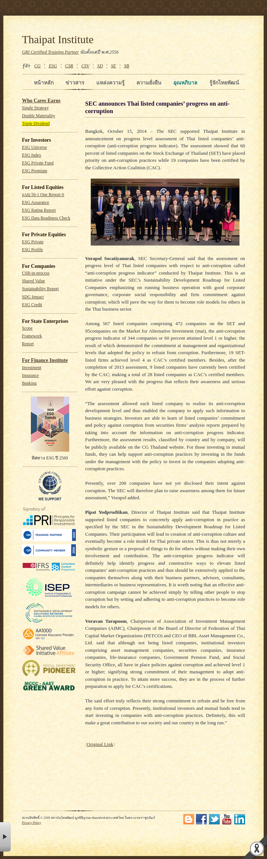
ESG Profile (32, 249)
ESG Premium (34, 171)
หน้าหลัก (44, 83)
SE (113, 65)
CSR (69, 65)
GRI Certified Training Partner (50, 52)
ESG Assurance (35, 202)
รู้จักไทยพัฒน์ (224, 83)
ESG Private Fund (38, 163)
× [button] (5, 837)
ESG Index (31, 155)
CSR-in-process (35, 273)
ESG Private (33, 242)
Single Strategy (35, 108)
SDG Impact (33, 297)
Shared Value (33, 281)
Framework (32, 336)
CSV (85, 65)
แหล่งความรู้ (110, 83)
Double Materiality (38, 115)
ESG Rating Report (39, 210)
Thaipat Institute (58, 39)
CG (37, 65)
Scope (27, 328)
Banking (29, 383)
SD (100, 65)
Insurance (30, 375)
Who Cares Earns (41, 100)
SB (126, 65)
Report (28, 344)
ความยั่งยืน (148, 83)
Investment (31, 367)
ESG (53, 65)
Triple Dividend (36, 123)
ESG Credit (32, 304)
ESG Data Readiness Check (46, 218)
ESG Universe (34, 147)
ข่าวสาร (74, 83)
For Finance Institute (45, 360)
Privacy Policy (31, 822)
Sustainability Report (40, 288)
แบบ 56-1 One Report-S (43, 194)
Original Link (100, 744)
